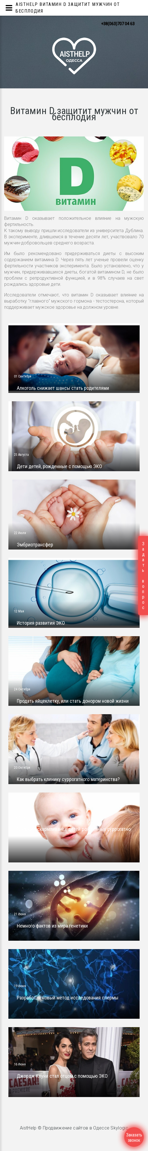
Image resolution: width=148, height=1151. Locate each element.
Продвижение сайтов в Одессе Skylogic (85, 1128)
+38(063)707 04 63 (118, 24)
